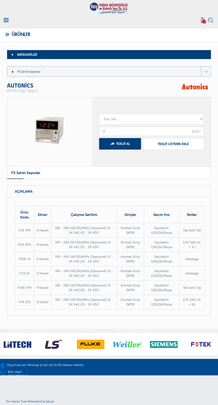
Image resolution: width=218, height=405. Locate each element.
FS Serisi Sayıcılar (111, 71)
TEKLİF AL (120, 144)
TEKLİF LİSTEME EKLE (173, 143)
